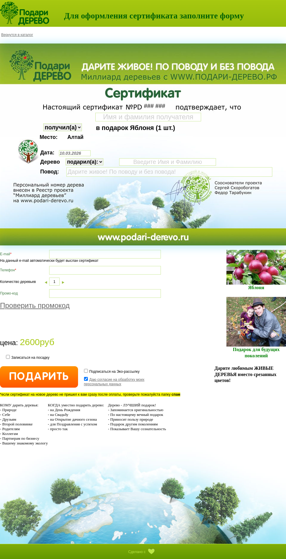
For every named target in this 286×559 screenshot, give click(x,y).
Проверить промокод (35, 305)
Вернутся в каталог (17, 35)
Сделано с (143, 552)
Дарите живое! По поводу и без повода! (169, 172)
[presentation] (45, 324)
